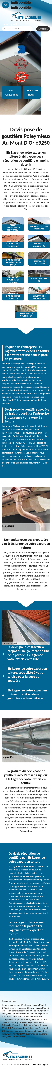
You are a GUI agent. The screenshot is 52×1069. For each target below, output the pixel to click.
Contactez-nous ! (32, 92)
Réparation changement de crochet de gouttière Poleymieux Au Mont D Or (24, 1032)
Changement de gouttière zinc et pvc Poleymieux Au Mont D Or (25, 1015)
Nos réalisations (11, 92)
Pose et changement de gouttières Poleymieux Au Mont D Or (24, 1019)
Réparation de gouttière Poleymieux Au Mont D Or (24, 1035)
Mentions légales (40, 1064)
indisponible (21, 2)
